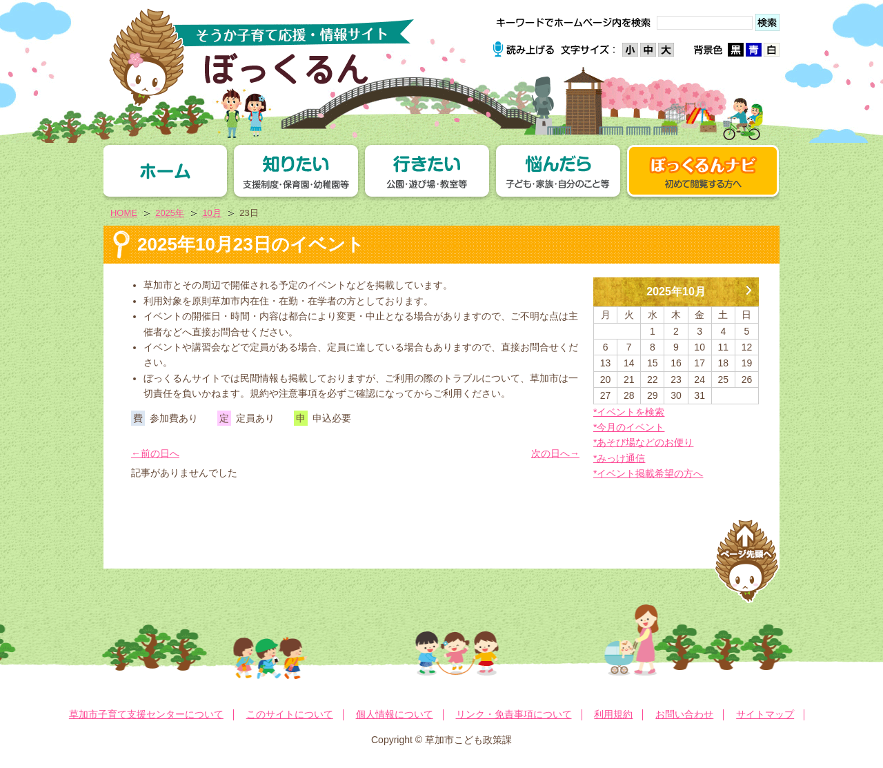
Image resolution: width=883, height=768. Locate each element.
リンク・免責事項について (514, 714)
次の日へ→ (555, 453)
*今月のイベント (628, 427)
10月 (211, 213)
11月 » (748, 285)
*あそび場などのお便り (643, 442)
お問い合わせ (684, 714)
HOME (123, 213)
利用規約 (613, 714)
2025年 (169, 213)
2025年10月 (676, 291)
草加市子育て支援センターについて (146, 714)
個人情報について (394, 714)
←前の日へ (155, 453)
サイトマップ (765, 714)
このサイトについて (289, 714)
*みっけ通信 (619, 458)
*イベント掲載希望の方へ (648, 473)
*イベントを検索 (628, 411)
